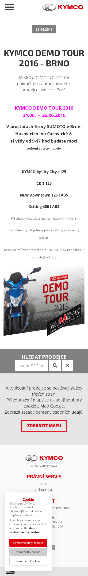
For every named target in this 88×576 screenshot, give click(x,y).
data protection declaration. (25, 530)
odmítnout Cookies (28, 561)
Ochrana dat (44, 489)
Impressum (44, 483)
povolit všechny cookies (28, 543)
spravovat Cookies (28, 552)
